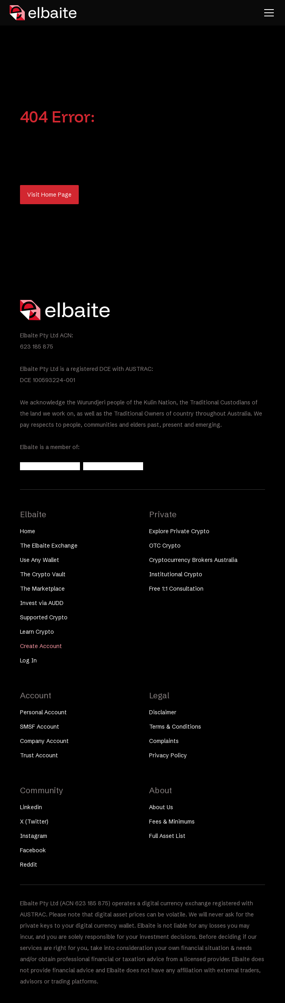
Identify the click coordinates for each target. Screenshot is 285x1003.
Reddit (28, 864)
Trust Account (39, 755)
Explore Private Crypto (179, 531)
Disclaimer (162, 712)
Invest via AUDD (42, 603)
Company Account (44, 741)
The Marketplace (42, 588)
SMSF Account (39, 726)
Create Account (41, 646)
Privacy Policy (168, 755)
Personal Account (43, 712)
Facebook (33, 850)
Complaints (164, 741)
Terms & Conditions (175, 726)
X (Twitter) (34, 821)
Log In (28, 660)
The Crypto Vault (43, 574)
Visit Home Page (49, 194)
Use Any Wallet (39, 560)
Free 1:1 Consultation (176, 588)
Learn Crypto (37, 631)
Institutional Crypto (175, 574)
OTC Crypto (165, 545)
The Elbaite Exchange (49, 545)
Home (27, 531)
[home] (44, 12)
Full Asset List (167, 835)
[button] (267, 12)
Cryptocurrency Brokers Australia (193, 560)
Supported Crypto (44, 617)
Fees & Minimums (172, 821)
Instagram (33, 835)
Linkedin (31, 807)
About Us (161, 807)
